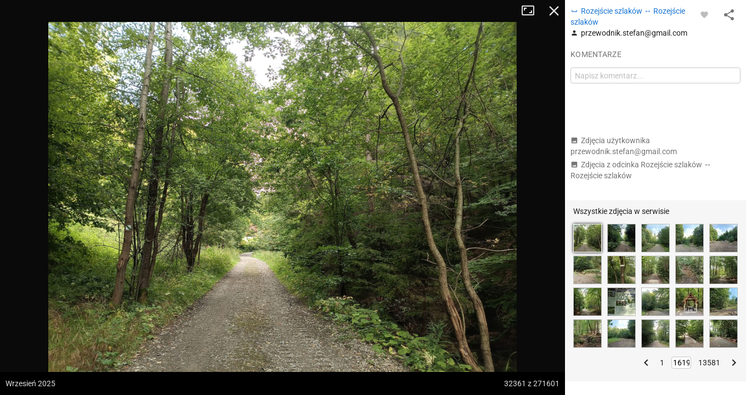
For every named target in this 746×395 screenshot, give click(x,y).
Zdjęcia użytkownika (623, 146)
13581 (709, 362)
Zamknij (554, 11)
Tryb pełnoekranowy (532, 11)
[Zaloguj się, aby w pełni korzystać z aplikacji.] (704, 14)
